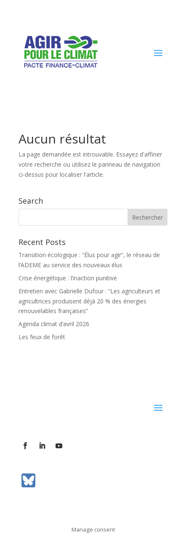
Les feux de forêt (42, 337)
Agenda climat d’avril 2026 (54, 324)
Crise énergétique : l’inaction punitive (68, 278)
